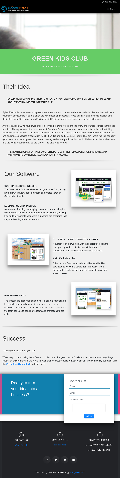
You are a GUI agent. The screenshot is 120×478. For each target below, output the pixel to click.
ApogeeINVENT (77, 472)
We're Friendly (21, 445)
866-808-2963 (109, 2)
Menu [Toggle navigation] (111, 9)
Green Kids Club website (18, 364)
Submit (89, 416)
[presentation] (89, 408)
